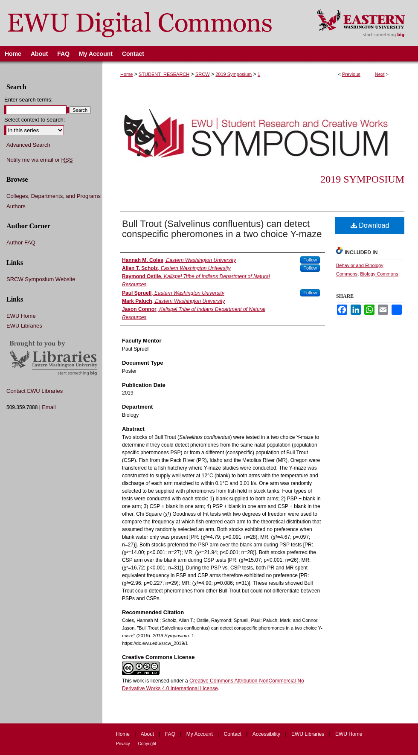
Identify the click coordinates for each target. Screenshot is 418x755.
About (148, 734)
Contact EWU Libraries (34, 391)
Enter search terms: (28, 99)
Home (126, 74)
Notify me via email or (39, 160)
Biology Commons (379, 273)
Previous (351, 74)
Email (49, 407)
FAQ (171, 734)
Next (380, 74)
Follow (310, 259)
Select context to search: (34, 119)
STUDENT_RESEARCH (164, 74)
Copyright (147, 743)
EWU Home (21, 316)
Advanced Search (28, 145)
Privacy (123, 743)
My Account (200, 734)
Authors (16, 206)
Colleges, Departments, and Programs (53, 196)
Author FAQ (20, 242)
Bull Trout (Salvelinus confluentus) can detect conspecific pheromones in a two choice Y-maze (222, 228)
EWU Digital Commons (153, 23)
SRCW (202, 74)
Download (370, 225)
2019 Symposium (233, 74)
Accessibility (267, 734)
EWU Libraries (24, 325)
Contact (233, 734)
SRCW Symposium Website (40, 279)
